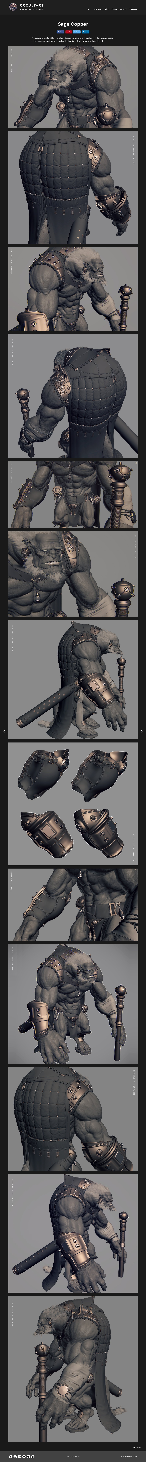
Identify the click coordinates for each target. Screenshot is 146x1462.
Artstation (98, 9)
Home (89, 9)
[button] (137, 1447)
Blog (107, 9)
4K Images (133, 9)
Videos (114, 9)
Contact (123, 9)
